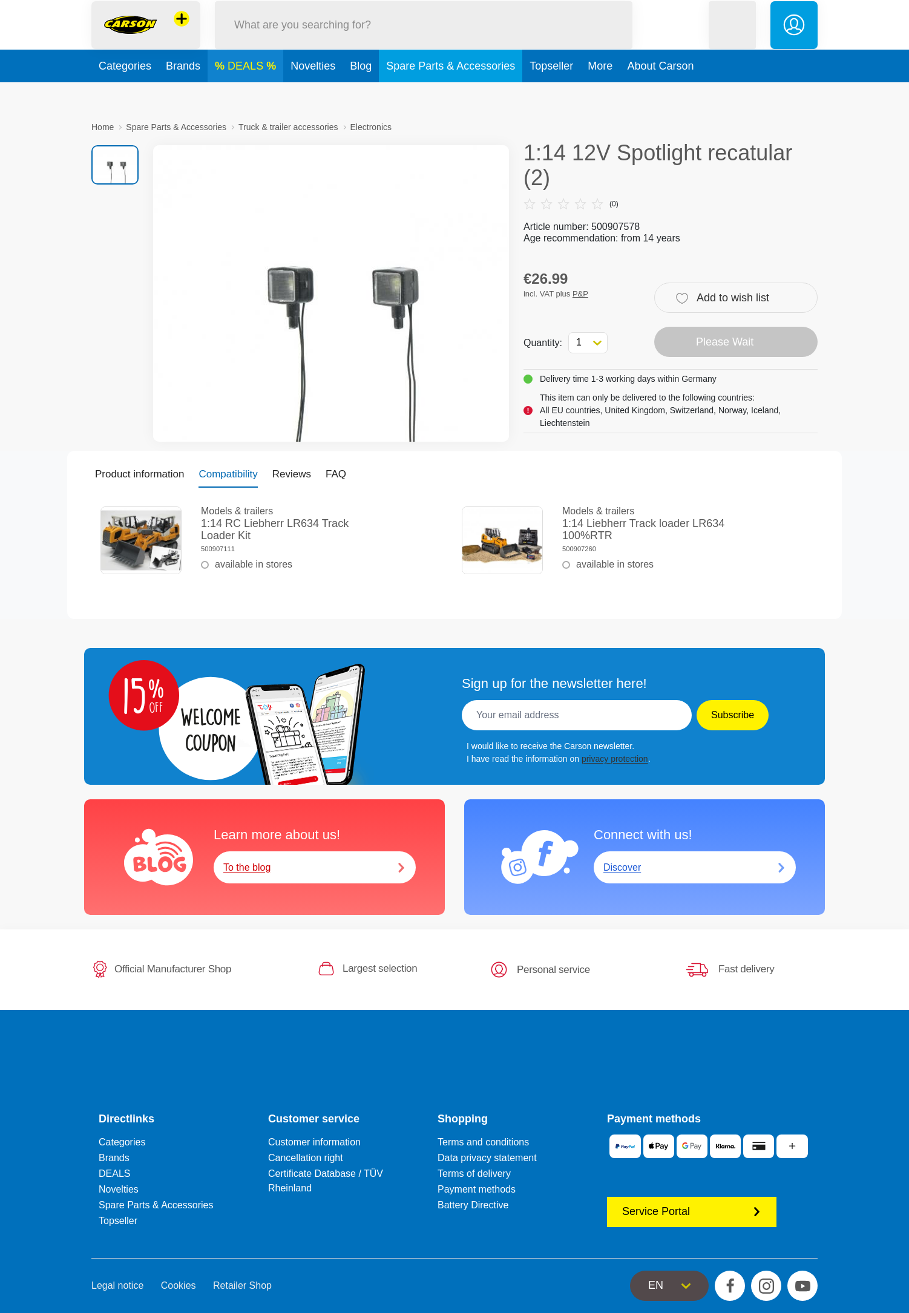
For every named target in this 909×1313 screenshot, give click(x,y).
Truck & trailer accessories (288, 127)
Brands (183, 93)
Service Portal (691, 1211)
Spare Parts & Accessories (450, 93)
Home (102, 127)
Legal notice (117, 1285)
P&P (580, 293)
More (600, 93)
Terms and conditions (483, 1142)
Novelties (312, 93)
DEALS (247, 93)
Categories (125, 93)
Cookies (178, 1285)
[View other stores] (181, 33)
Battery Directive (473, 1205)
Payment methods (477, 1189)
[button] (732, 38)
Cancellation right (305, 1158)
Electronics (371, 127)
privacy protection (615, 759)
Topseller (551, 93)
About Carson (660, 93)
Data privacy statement (487, 1158)
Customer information (314, 1142)
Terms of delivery (474, 1173)
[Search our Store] (423, 38)
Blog (361, 93)
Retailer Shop (242, 1285)
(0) (571, 204)
